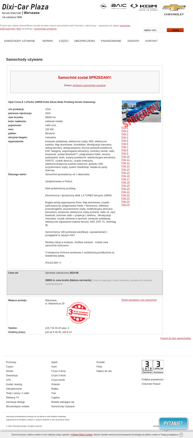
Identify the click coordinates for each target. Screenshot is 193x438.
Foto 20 (125, 188)
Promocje (11, 362)
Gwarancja (11, 375)
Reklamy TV (12, 397)
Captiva (55, 397)
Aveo (54, 366)
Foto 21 (125, 191)
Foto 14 (125, 169)
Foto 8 (124, 150)
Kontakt (151, 40)
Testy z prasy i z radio (17, 393)
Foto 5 (124, 140)
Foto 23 (125, 198)
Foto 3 (124, 134)
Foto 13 (125, 166)
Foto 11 (125, 159)
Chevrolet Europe (19, 426)
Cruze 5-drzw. (58, 375)
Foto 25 (125, 204)
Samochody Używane (19, 40)
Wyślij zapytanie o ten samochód (139, 300)
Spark (54, 362)
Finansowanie (111, 40)
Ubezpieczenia (84, 40)
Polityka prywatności (153, 379)
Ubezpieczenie (14, 388)
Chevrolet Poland (151, 384)
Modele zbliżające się (62, 402)
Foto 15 (125, 172)
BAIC (18, 29)
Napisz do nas (104, 371)
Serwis (47, 40)
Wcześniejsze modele (17, 406)
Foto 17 (125, 179)
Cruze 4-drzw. (58, 371)
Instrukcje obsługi (15, 402)
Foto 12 (125, 163)
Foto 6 (124, 143)
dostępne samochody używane (89, 85)
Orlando (55, 384)
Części (64, 40)
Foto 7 (124, 146)
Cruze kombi (58, 380)
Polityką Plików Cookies (82, 435)
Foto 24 (125, 201)
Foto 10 (125, 156)
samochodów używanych (45, 29)
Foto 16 (125, 175)
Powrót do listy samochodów (175, 338)
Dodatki (133, 40)
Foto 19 (125, 185)
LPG (8, 380)
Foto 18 (125, 182)
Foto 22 (125, 195)
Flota (99, 366)
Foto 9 (124, 153)
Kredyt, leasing (14, 384)
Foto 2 (124, 130)
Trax (53, 393)
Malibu (54, 388)
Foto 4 (124, 137)
